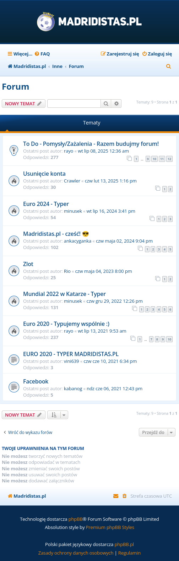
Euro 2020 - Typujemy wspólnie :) (66, 324)
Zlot (28, 264)
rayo (68, 151)
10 (154, 159)
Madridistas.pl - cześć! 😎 (56, 234)
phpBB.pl (124, 544)
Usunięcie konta (44, 174)
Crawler (72, 181)
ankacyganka (77, 241)
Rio (67, 271)
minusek (73, 211)
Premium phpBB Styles (110, 527)
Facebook (35, 381)
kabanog (73, 388)
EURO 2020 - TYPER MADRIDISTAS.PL (71, 354)
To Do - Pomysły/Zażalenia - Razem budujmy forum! (91, 144)
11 (162, 159)
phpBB (76, 519)
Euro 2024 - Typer (46, 204)
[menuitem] (42, 54)
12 (169, 159)
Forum (15, 86)
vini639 (71, 361)
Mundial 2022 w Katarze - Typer (64, 294)
